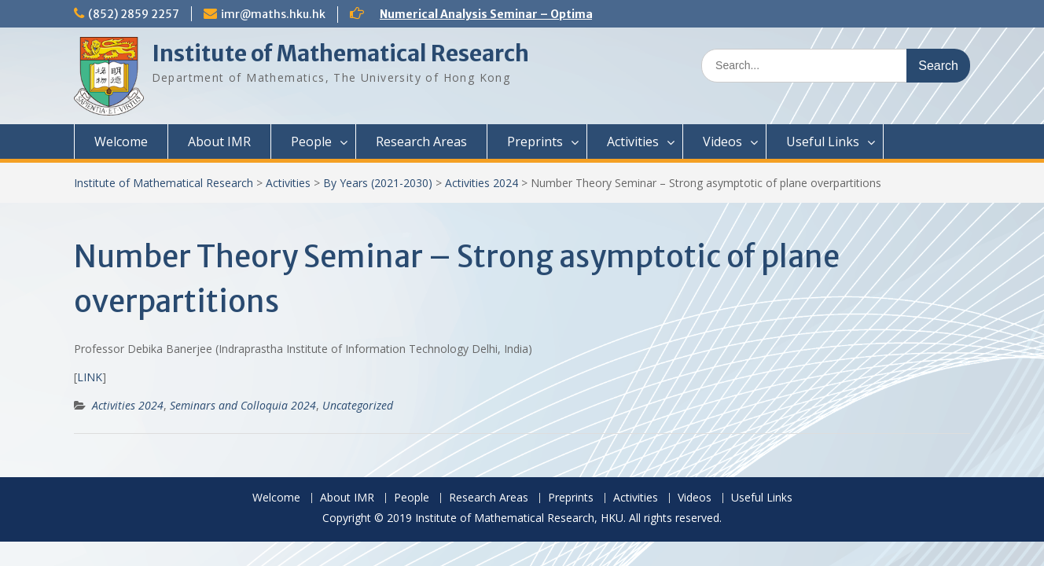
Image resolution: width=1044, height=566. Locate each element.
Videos (722, 141)
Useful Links (822, 141)
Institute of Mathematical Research (340, 53)
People (311, 141)
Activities (633, 141)
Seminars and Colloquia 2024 (243, 405)
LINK (89, 376)
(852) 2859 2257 (133, 14)
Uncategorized (357, 405)
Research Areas (421, 141)
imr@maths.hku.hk (273, 14)
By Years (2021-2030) (377, 182)
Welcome (121, 141)
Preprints (535, 141)
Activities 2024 (481, 182)
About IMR (219, 141)
